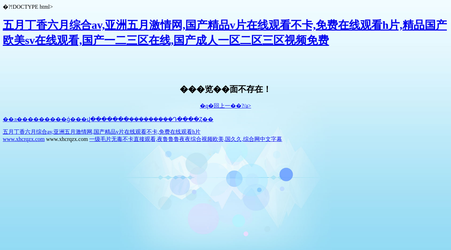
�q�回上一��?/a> (225, 106)
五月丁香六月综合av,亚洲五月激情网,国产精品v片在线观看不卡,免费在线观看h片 (102, 132)
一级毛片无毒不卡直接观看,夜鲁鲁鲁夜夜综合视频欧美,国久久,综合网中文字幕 (185, 139)
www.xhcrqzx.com (24, 139)
